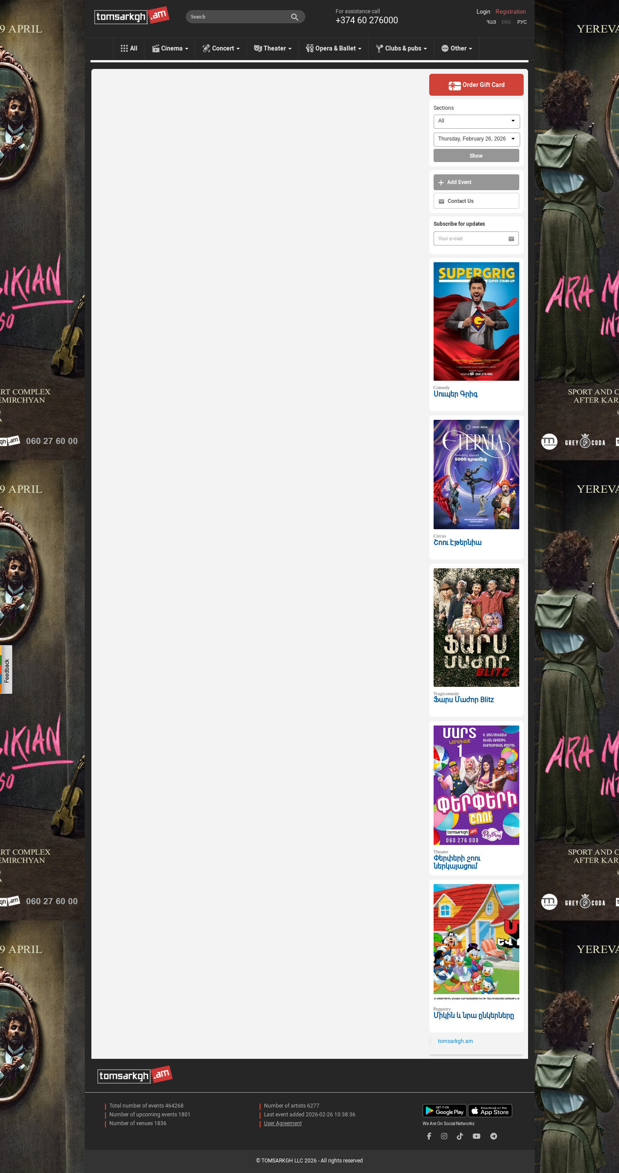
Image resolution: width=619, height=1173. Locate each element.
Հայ (491, 22)
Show (476, 156)
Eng (506, 22)
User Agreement (283, 1123)
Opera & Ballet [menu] (338, 48)
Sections (444, 108)
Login (483, 11)
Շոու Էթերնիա (457, 542)
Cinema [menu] (174, 48)
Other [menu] (461, 48)
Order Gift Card (476, 85)
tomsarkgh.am (455, 1041)
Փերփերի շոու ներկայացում (457, 862)
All (134, 48)
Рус (522, 22)
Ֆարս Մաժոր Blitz (464, 700)
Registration (511, 11)
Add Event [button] (454, 182)
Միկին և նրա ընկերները (474, 1015)
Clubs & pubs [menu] (406, 48)
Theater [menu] (278, 48)
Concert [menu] (226, 48)
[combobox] (477, 122)
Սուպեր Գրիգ (456, 394)
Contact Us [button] (456, 201)
